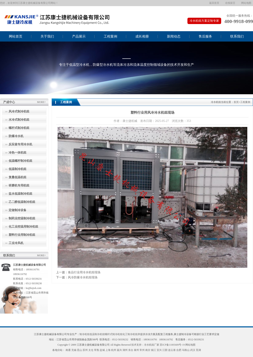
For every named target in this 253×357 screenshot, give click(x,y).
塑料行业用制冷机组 (22, 234)
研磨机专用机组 (19, 185)
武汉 (192, 350)
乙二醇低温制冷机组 (22, 201)
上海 (107, 350)
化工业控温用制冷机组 (23, 226)
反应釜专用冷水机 (20, 144)
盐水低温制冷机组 (20, 193)
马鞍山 (186, 350)
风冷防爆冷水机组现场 (82, 277)
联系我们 (237, 36)
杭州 (113, 350)
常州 (142, 350)
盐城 (102, 350)
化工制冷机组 (130, 334)
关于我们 (47, 36)
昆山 (79, 350)
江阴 (164, 350)
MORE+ (41, 102)
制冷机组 (84, 334)
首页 (236, 102)
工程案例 (110, 36)
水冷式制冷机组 (19, 119)
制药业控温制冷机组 (22, 218)
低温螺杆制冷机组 (20, 160)
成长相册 (142, 36)
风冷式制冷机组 (19, 111)
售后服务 (205, 36)
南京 (147, 350)
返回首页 (214, 2)
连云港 (172, 350)
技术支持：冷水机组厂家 (145, 344)
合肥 (178, 350)
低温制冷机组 (17, 169)
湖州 (125, 350)
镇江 (153, 350)
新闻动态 (173, 36)
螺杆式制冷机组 (19, 127)
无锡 (73, 350)
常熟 (96, 350)
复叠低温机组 (17, 177)
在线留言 (230, 2)
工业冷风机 (16, 243)
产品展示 (79, 36)
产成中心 (9, 102)
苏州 (85, 350)
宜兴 (159, 350)
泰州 (136, 350)
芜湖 (198, 350)
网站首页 (15, 36)
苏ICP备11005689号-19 (172, 344)
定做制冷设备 (17, 210)
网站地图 (246, 2)
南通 (68, 350)
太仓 (90, 350)
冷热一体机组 (17, 152)
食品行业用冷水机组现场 (84, 272)
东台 (130, 350)
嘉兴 (119, 350)
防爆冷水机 (16, 136)
